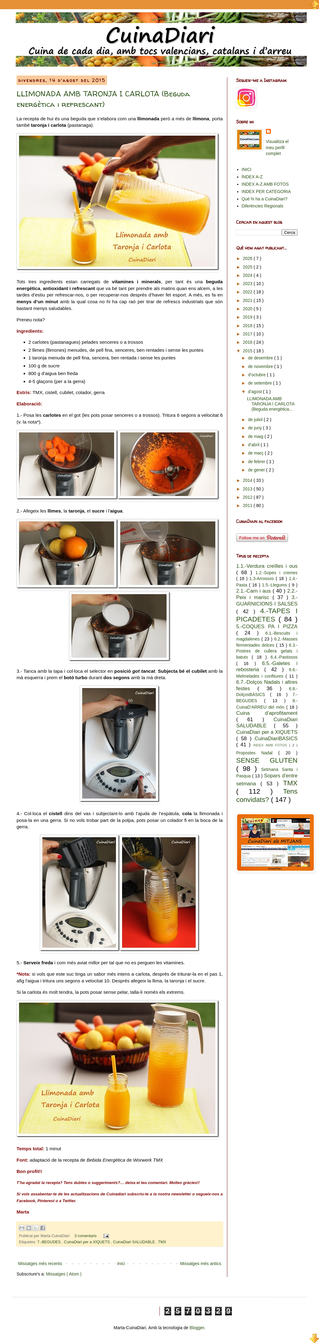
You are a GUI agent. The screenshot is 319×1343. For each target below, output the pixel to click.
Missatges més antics (200, 1263)
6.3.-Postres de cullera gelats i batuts (267, 651)
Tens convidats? (267, 795)
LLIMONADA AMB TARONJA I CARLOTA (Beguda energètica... (270, 404)
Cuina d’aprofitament (267, 713)
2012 (248, 497)
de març (256, 453)
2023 (248, 283)
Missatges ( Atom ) (64, 1273)
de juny (255, 427)
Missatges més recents (40, 1263)
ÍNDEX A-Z (252, 176)
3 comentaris (86, 1236)
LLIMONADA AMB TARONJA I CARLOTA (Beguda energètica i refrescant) (103, 99)
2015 (248, 350)
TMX (162, 1242)
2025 (248, 267)
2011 (248, 505)
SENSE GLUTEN (267, 760)
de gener (257, 469)
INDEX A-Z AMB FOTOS (265, 184)
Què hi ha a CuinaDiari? (264, 198)
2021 (248, 300)
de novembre (261, 366)
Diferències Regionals (262, 205)
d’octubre (257, 374)
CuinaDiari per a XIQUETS (87, 1242)
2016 (248, 342)
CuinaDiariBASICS (276, 738)
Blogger (197, 1327)
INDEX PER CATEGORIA (266, 191)
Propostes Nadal (257, 752)
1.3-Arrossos (262, 578)
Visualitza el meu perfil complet (277, 147)
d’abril (254, 444)
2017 (248, 333)
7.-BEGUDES (49, 1242)
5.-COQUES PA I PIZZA (267, 626)
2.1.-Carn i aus (254, 591)
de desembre (261, 357)
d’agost (255, 391)
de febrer (257, 461)
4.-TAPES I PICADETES (267, 615)
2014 (248, 480)
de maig (256, 436)
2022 (248, 291)
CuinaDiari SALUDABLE (134, 1242)
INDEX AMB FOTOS (271, 745)
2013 (248, 488)
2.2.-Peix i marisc (267, 594)
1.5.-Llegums (275, 584)
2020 (248, 308)
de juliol (255, 419)
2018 (248, 325)
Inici (121, 1263)
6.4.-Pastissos (284, 657)
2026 (248, 258)
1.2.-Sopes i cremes (277, 572)
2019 (248, 317)
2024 (248, 275)
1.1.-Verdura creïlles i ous (267, 566)
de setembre (260, 383)
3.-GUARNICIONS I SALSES (267, 600)
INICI (247, 169)
